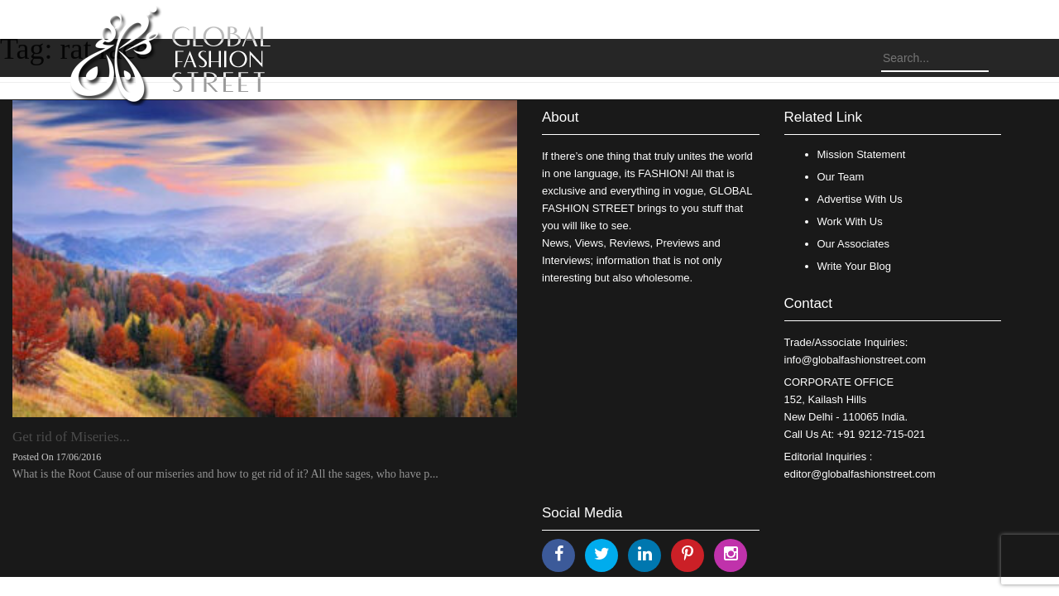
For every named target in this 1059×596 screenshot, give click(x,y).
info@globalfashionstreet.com (855, 359)
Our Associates (853, 244)
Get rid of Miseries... (71, 437)
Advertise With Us (860, 199)
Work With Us (850, 221)
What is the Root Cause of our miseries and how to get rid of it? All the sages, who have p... (225, 474)
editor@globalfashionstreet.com (860, 474)
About (560, 117)
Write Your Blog (854, 266)
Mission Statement (861, 154)
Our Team (841, 177)
